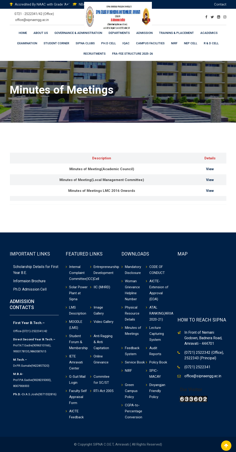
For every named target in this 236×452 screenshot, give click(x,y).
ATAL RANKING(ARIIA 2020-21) (161, 313)
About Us (40, 33)
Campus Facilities (150, 43)
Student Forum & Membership (78, 342)
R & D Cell (211, 43)
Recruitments (94, 53)
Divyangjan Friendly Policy (157, 391)
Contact (220, 4)
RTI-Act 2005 (103, 391)
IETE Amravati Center (76, 362)
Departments (119, 33)
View (210, 169)
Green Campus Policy (131, 391)
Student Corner (56, 43)
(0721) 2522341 (197, 367)
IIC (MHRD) (102, 287)
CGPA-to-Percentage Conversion (133, 411)
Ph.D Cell (108, 43)
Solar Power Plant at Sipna (78, 293)
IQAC (126, 43)
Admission (144, 33)
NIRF (174, 43)
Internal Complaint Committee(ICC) (81, 273)
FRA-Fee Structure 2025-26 (132, 53)
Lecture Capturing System (156, 334)
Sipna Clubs (85, 43)
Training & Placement (176, 33)
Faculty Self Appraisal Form (78, 397)
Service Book (135, 362)
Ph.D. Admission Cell (30, 289)
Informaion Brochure (29, 281)
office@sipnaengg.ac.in (32, 20)
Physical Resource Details (132, 313)
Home (23, 33)
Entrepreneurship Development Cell (106, 273)
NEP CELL (190, 43)
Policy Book (158, 362)
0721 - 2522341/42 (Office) (34, 14)
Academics (209, 33)
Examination (27, 43)
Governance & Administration (78, 33)
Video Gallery (103, 322)
